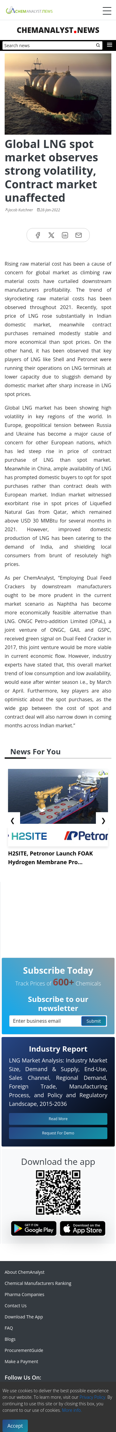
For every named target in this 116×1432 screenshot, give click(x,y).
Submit (94, 1021)
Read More (58, 1118)
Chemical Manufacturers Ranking (38, 1283)
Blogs (10, 1339)
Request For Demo (58, 1133)
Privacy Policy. (92, 1397)
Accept (15, 1425)
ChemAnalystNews (58, 30)
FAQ (9, 1328)
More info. (72, 1410)
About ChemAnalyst (25, 1272)
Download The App (24, 1317)
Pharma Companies (24, 1294)
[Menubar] (107, 11)
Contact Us (16, 1306)
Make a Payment (21, 1361)
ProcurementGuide (24, 1350)
